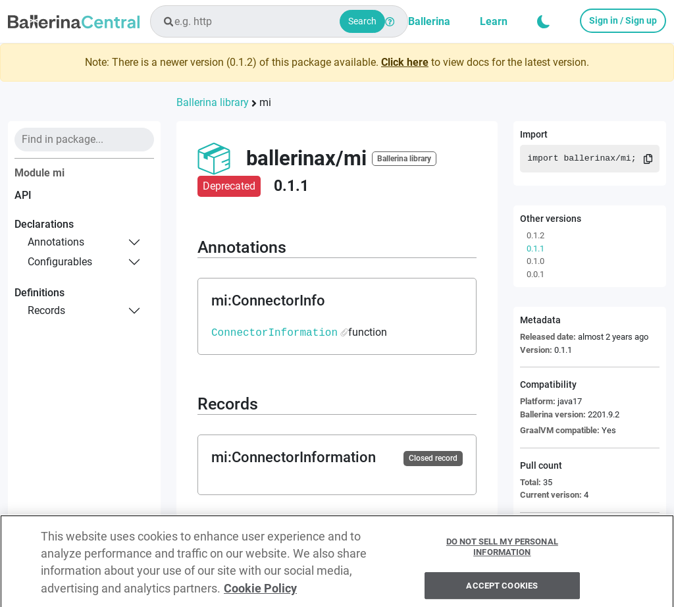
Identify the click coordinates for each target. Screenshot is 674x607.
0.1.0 (535, 261)
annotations (56, 242)
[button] (543, 22)
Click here (404, 62)
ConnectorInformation (274, 332)
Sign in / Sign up (623, 20)
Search (362, 21)
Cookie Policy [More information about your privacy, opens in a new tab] (260, 593)
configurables (60, 261)
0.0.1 (535, 274)
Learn (493, 21)
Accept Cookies (502, 590)
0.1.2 (535, 235)
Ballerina (429, 21)
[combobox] (279, 21)
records (46, 310)
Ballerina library (212, 102)
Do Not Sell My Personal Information (502, 552)
